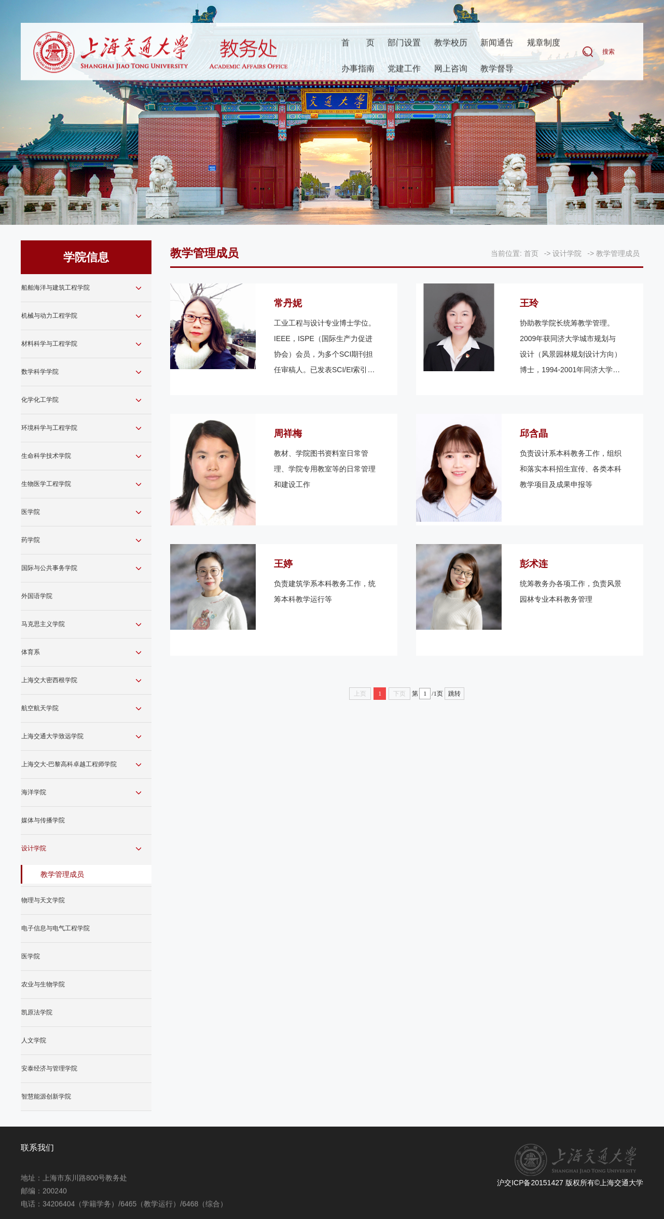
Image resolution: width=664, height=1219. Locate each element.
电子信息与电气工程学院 (55, 928)
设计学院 (33, 848)
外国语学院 (36, 596)
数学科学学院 (40, 371)
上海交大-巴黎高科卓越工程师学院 (69, 764)
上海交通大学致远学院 (52, 736)
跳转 (454, 693)
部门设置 (404, 43)
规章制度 (543, 43)
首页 (358, 43)
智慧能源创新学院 (46, 1096)
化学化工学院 (40, 399)
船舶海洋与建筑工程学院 (55, 287)
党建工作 (404, 69)
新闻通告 (497, 43)
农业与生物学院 (43, 984)
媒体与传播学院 (43, 820)
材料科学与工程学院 (49, 343)
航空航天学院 (40, 708)
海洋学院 (33, 792)
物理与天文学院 (43, 900)
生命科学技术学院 (46, 455)
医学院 (30, 512)
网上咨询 (450, 69)
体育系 (30, 652)
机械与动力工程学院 (49, 315)
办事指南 (358, 69)
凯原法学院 (36, 1012)
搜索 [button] (608, 52)
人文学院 (33, 1040)
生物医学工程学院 (46, 483)
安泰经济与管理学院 (49, 1068)
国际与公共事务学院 (49, 568)
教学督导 (497, 69)
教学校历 (450, 43)
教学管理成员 (62, 874)
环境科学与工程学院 (49, 427)
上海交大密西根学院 (49, 680)
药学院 (30, 540)
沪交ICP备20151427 (530, 1183)
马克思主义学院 (43, 624)
